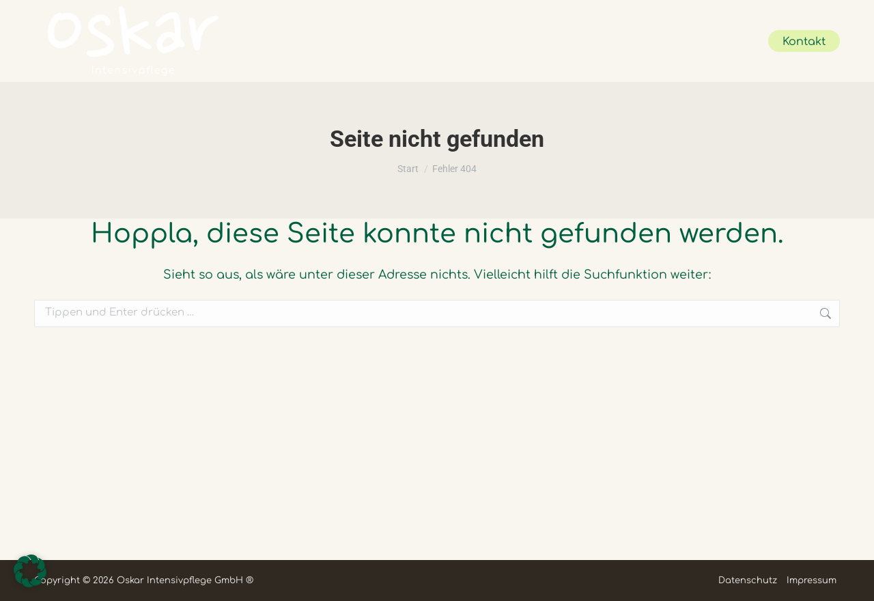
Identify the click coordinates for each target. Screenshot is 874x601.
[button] (30, 571)
